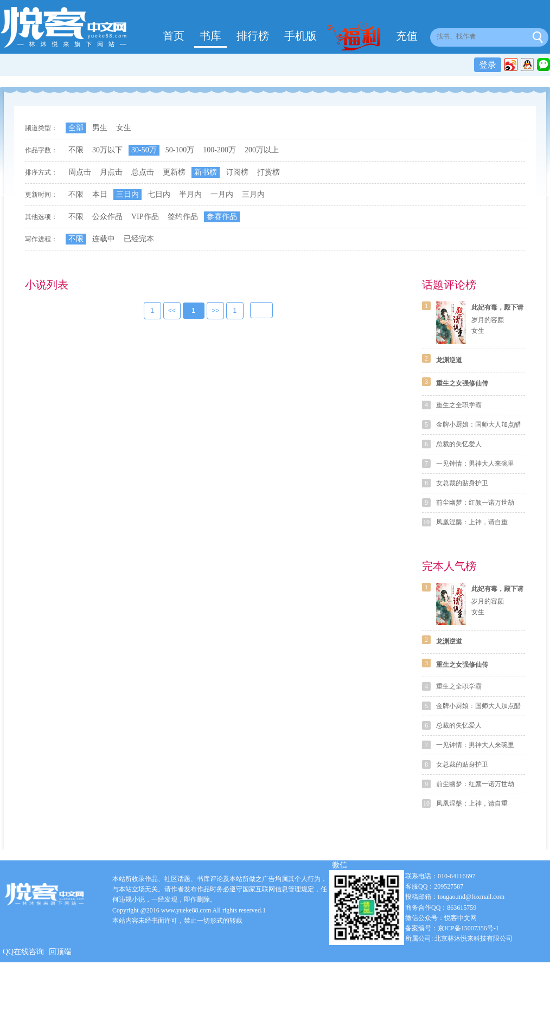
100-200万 (219, 150)
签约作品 (183, 217)
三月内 (253, 194)
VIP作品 (145, 217)
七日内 (159, 194)
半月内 (190, 194)
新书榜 (205, 172)
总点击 (142, 172)
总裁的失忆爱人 (459, 444)
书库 (210, 36)
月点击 (111, 172)
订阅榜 (237, 172)
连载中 (103, 239)
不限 (76, 150)
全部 (76, 128)
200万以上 (262, 150)
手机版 (300, 36)
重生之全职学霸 (459, 405)
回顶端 (60, 952)
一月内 (221, 194)
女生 (123, 128)
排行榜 (252, 36)
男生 (99, 128)
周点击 (79, 172)
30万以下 (107, 150)
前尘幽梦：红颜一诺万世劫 (475, 502)
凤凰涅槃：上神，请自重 (472, 522)
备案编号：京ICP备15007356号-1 (452, 928)
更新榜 (174, 172)
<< (172, 311)
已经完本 (139, 239)
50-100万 (180, 150)
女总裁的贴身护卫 (462, 483)
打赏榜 (268, 172)
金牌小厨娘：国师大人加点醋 (478, 424)
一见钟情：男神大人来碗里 (475, 463)
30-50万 (144, 150)
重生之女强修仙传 (462, 383)
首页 (173, 36)
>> (215, 311)
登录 (487, 64)
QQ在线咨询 (23, 952)
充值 (407, 36)
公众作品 (107, 217)
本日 (99, 194)
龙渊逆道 (449, 360)
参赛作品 (222, 217)
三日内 (127, 194)
